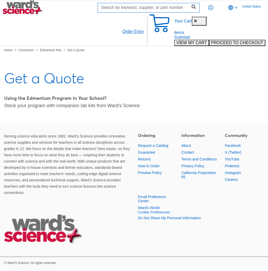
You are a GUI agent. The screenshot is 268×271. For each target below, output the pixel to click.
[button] (210, 7)
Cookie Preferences (154, 212)
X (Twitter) (233, 152)
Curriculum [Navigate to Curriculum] (26, 50)
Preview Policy (150, 173)
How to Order (149, 166)
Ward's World (149, 208)
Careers (231, 179)
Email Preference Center (152, 199)
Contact (187, 152)
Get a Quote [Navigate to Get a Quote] (75, 50)
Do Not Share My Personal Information (169, 218)
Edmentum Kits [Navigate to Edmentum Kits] (50, 50)
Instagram (233, 173)
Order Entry (133, 31)
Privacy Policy (192, 166)
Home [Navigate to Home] (8, 50)
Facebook (233, 145)
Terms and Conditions (199, 159)
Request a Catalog (153, 145)
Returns (144, 159)
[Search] (144, 7)
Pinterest (232, 166)
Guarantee (146, 152)
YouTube (232, 159)
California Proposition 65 (198, 175)
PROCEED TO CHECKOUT (237, 43)
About (186, 145)
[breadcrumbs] (44, 50)
